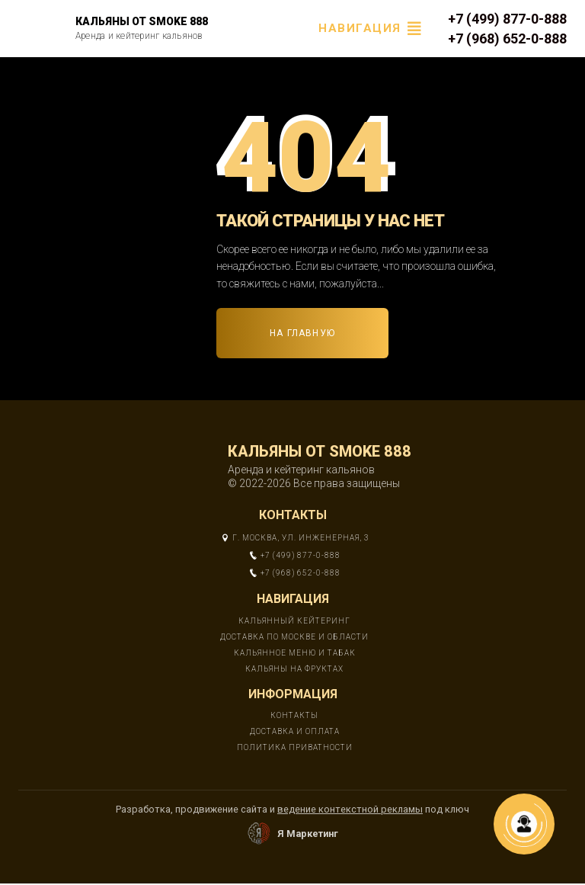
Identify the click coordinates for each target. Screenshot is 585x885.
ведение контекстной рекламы (350, 809)
